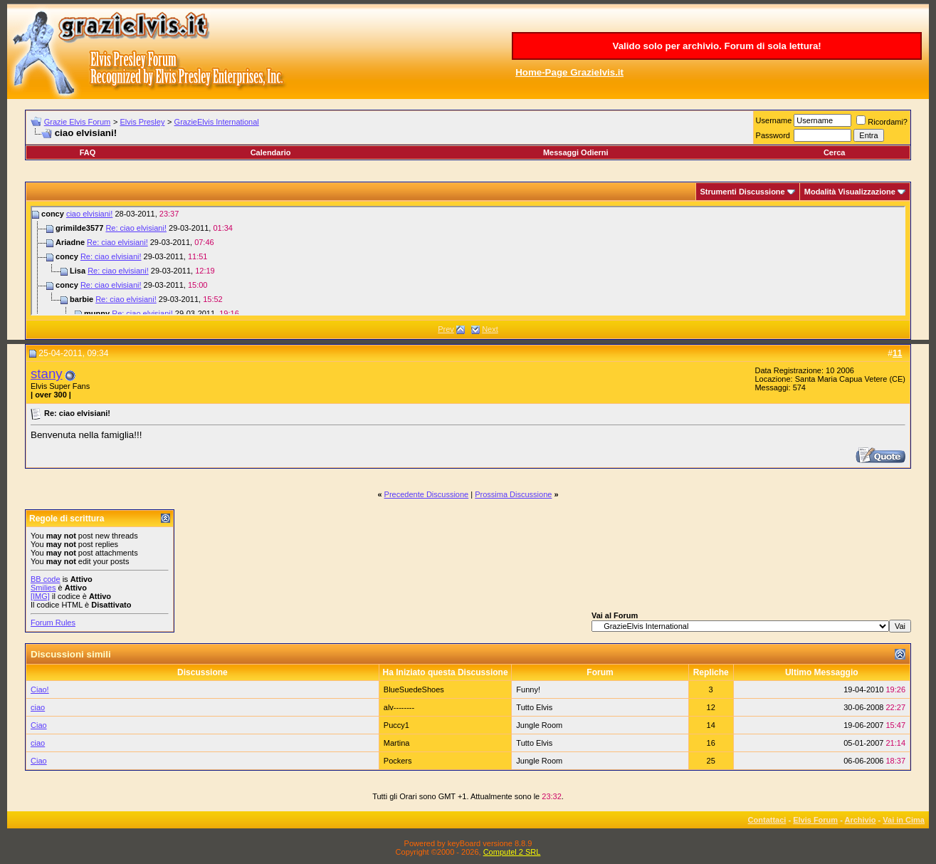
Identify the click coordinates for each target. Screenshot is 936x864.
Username (774, 120)
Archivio (860, 820)
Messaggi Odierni (576, 152)
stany (47, 373)
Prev (446, 329)
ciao (38, 707)
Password (773, 135)
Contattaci (767, 820)
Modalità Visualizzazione (849, 191)
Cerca (835, 152)
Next (490, 329)
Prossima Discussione (513, 494)
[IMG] (40, 596)
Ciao (39, 725)
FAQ (88, 152)
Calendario (271, 152)
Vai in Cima (904, 820)
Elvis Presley (142, 122)
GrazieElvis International (216, 122)
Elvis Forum (815, 820)
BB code (46, 579)
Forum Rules (53, 622)
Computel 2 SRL (512, 852)
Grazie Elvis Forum (77, 122)
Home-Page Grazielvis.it (569, 72)
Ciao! (40, 689)
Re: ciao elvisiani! (136, 228)
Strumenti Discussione (742, 191)
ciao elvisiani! (89, 213)
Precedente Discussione (426, 494)
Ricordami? (882, 122)
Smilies (43, 587)
